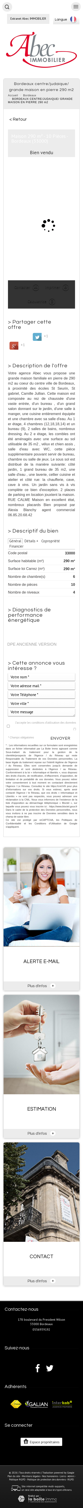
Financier (16, 546)
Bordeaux (29, 95)
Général (15, 541)
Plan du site (14, 1476)
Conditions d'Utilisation (48, 823)
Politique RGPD (17, 1479)
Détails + (31, 541)
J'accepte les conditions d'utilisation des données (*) (45, 725)
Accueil (13, 95)
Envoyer (60, 738)
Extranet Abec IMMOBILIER (28, 19)
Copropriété (50, 541)
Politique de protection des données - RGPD (50, 1479)
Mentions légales (31, 1476)
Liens (63, 1476)
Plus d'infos (41, 985)
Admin (71, 1476)
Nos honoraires (50, 1476)
